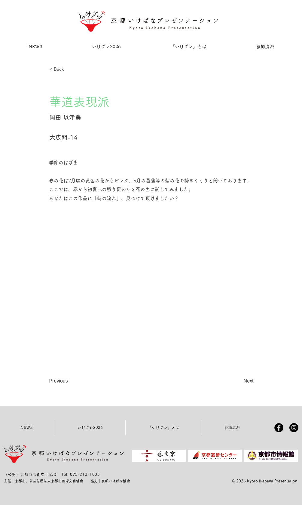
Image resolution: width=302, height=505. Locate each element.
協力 (94, 481)
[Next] (239, 381)
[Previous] (69, 381)
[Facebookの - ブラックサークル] (278, 427)
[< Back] (69, 69)
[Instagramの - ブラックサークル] (293, 427)
